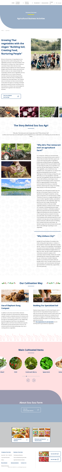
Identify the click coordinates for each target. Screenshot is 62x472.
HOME (13, 3)
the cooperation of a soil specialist (45, 322)
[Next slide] (33, 380)
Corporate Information (5, 457)
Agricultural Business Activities (19, 459)
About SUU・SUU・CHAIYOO (6, 455)
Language (58, 3)
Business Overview (29, 3)
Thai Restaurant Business (18, 455)
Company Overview (20, 3)
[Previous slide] (28, 380)
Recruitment (37, 3)
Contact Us (51, 3)
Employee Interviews (5, 465)
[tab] (25, 376)
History (2, 459)
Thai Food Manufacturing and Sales (20, 457)
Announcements (45, 3)
